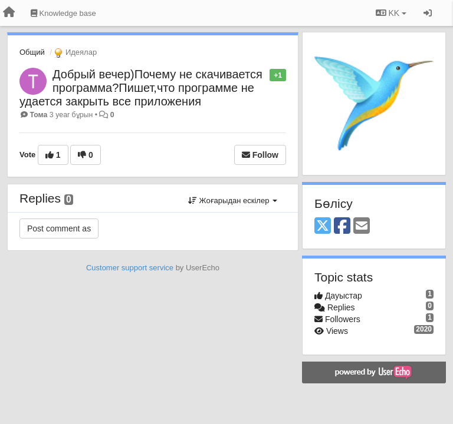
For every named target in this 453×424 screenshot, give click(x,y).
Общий (32, 52)
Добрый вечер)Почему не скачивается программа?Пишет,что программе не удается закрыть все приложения (140, 88)
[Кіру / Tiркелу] (427, 13)
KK (391, 13)
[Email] (361, 226)
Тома (38, 115)
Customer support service (129, 267)
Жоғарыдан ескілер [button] (232, 200)
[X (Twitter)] (322, 226)
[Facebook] (342, 226)
